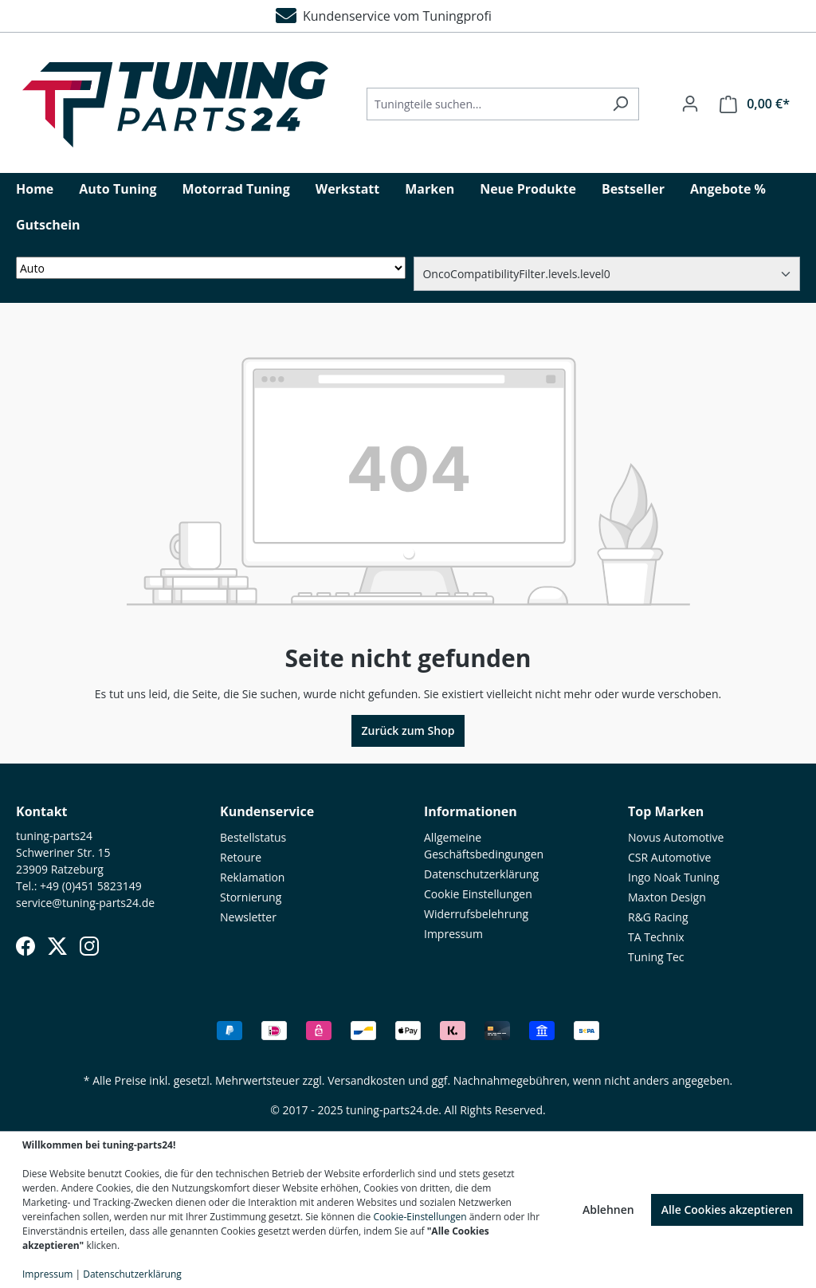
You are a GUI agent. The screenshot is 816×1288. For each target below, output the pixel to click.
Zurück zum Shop (408, 730)
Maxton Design (667, 897)
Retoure (240, 857)
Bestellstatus (253, 837)
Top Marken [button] (666, 811)
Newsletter (248, 917)
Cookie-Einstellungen (419, 1216)
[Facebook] (25, 946)
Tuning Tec (656, 956)
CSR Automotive (669, 857)
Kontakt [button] (42, 811)
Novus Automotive (676, 837)
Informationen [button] (470, 811)
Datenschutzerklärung (481, 874)
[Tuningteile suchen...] (484, 104)
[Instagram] (89, 946)
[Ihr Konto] (690, 104)
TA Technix (656, 936)
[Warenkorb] (754, 104)
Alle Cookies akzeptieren (727, 1209)
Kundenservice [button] (267, 811)
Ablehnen (608, 1209)
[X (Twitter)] (57, 946)
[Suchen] (620, 104)
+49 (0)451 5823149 (91, 885)
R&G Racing (658, 917)
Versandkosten (366, 1080)
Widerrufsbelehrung (476, 913)
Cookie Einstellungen (478, 893)
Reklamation (252, 877)
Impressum (453, 933)
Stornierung (250, 897)
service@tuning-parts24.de (85, 902)
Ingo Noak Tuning (674, 877)
